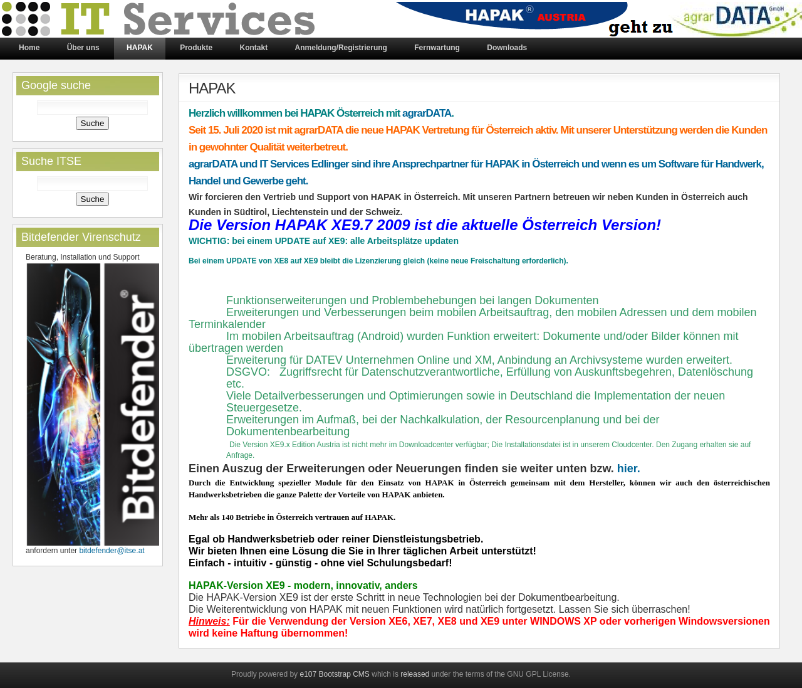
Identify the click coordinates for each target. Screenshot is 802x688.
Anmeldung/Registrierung (341, 47)
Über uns (83, 47)
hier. (628, 468)
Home (29, 47)
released (414, 674)
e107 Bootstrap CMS (334, 674)
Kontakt (254, 47)
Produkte (196, 47)
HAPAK (140, 47)
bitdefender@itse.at (111, 550)
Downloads (507, 47)
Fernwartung (437, 47)
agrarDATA (426, 113)
